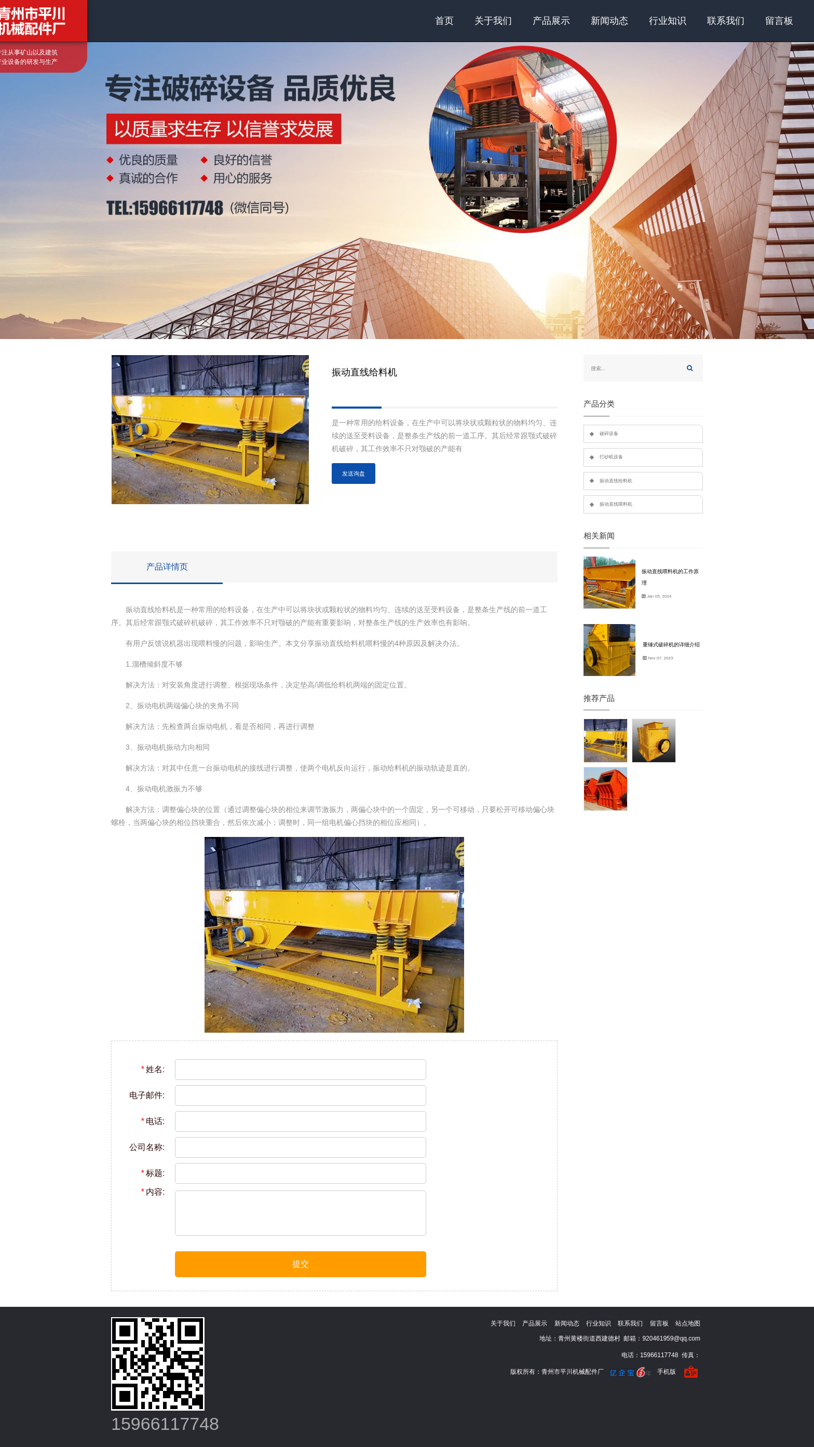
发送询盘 (353, 473)
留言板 (779, 21)
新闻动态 (609, 21)
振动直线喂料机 (616, 504)
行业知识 (667, 21)
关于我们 (493, 21)
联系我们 (725, 21)
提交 (300, 1264)
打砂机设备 (611, 456)
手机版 (666, 1371)
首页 (444, 21)
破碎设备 (609, 433)
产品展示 (551, 21)
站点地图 (687, 1323)
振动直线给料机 (616, 480)
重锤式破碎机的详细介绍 (671, 644)
